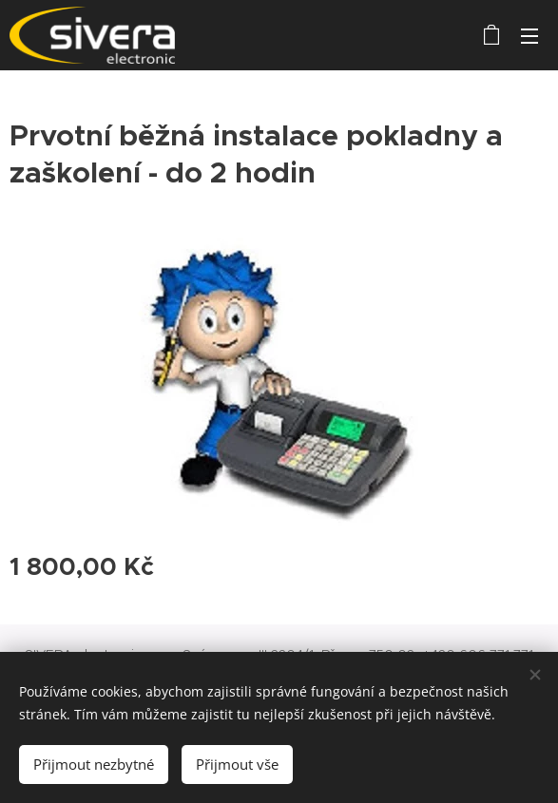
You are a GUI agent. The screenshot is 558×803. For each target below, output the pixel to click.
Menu (529, 36)
